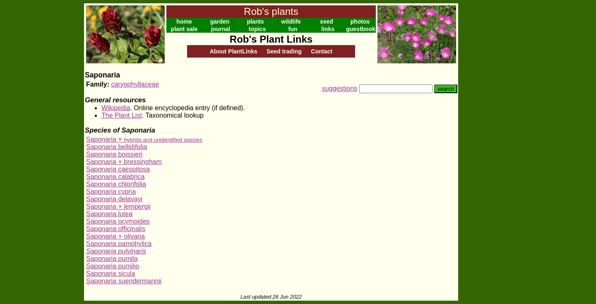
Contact (321, 51)
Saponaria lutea (109, 213)
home (184, 21)
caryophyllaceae (135, 84)
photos (360, 21)
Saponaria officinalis (115, 228)
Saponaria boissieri (114, 154)
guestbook (360, 29)
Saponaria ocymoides (118, 221)
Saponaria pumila (112, 258)
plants (255, 21)
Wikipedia (115, 107)
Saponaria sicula (110, 273)
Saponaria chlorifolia (116, 184)
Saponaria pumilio (112, 266)
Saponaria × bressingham (124, 161)
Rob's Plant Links (271, 39)
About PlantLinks (233, 51)
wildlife (290, 21)
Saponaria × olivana (115, 236)
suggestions (339, 88)
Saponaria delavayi (114, 199)
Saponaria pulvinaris (116, 251)
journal (221, 29)
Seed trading (284, 51)
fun (293, 29)
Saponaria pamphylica (118, 243)
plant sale (184, 29)
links (327, 29)
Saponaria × (144, 139)
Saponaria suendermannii (123, 281)
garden (220, 21)
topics (257, 29)
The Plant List (121, 115)
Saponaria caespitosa (118, 169)
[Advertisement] (485, 127)
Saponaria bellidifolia (116, 146)
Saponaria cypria (111, 191)
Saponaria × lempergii (118, 206)
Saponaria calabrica (115, 176)
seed (326, 21)
